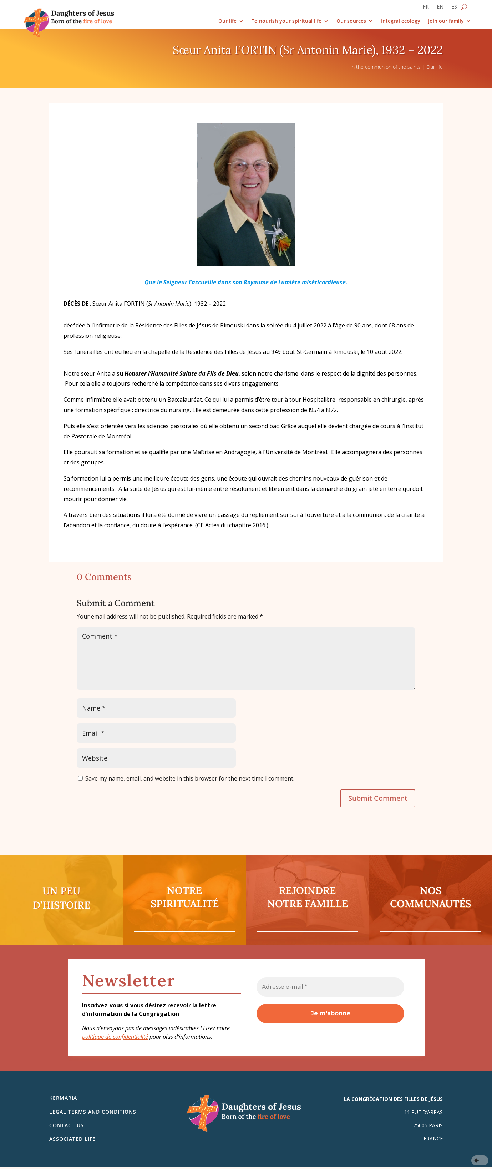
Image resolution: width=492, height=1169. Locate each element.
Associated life (72, 1138)
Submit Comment (377, 798)
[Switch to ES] (454, 8)
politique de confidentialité (115, 1037)
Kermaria (63, 1097)
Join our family (446, 21)
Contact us (66, 1125)
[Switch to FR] (426, 8)
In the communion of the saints (385, 66)
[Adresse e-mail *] (330, 987)
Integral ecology (400, 21)
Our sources (351, 21)
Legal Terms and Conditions (92, 1111)
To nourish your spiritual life (286, 21)
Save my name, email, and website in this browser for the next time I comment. (189, 778)
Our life (227, 21)
